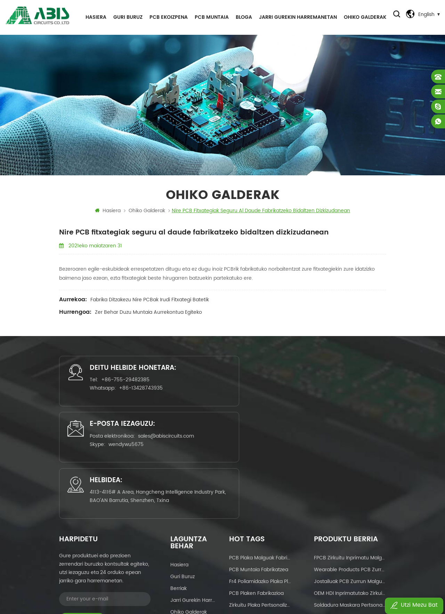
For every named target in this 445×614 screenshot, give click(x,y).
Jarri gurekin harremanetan (297, 17)
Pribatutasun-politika (193, 527)
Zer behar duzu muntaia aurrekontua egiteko (148, 314)
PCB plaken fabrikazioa (256, 484)
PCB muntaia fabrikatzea (258, 460)
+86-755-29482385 (112, 397)
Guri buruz (126, 17)
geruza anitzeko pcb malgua (260, 520)
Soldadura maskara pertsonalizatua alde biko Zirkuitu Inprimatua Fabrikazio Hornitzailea (350, 496)
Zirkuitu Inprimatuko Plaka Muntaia (260, 543)
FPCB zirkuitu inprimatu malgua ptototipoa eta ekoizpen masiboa (350, 449)
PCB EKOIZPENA (167, 17)
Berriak (178, 479)
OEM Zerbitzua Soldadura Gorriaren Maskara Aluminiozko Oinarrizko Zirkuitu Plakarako (350, 508)
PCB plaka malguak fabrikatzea (260, 449)
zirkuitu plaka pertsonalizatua (260, 496)
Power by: (310, 588)
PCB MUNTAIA (211, 17)
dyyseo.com (321, 588)
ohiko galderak (364, 17)
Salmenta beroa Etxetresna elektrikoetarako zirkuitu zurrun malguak (350, 531)
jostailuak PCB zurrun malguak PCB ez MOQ (350, 472)
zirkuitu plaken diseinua (257, 531)
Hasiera (94, 17)
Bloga (243, 17)
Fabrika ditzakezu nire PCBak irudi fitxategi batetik (149, 302)
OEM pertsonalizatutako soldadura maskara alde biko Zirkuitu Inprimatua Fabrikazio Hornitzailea (350, 555)
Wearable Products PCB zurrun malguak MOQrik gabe (350, 460)
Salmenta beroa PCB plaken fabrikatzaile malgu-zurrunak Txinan (350, 543)
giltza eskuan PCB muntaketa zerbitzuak (260, 508)
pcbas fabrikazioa (250, 555)
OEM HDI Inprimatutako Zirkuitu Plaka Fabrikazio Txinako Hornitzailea (350, 484)
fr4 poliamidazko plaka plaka (260, 472)
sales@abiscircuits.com (234, 401)
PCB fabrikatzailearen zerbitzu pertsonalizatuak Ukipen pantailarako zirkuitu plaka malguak (350, 520)
